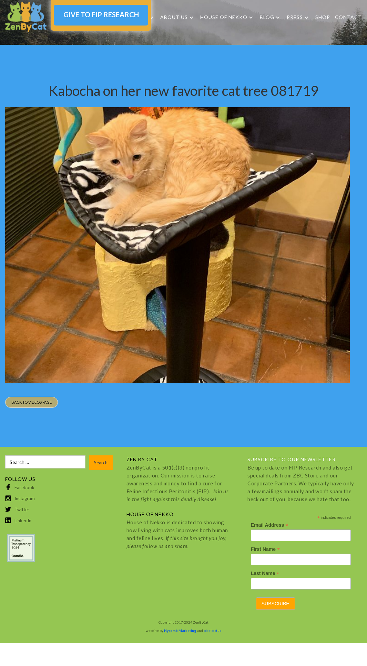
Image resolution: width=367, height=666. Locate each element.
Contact (348, 17)
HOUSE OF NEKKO (223, 17)
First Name (265, 549)
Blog (267, 17)
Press (295, 17)
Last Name (265, 573)
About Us (174, 17)
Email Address (269, 525)
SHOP (322, 17)
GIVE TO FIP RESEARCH (101, 14)
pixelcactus (212, 630)
